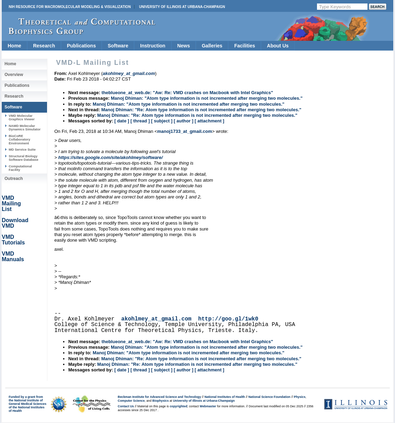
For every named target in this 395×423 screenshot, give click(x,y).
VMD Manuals (13, 256)
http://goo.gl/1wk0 (228, 319)
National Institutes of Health (224, 397)
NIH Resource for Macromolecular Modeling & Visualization (70, 7)
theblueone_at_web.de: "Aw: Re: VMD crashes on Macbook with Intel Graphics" (187, 92)
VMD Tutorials (13, 240)
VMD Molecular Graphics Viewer (21, 117)
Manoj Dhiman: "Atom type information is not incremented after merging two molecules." (206, 98)
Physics (299, 397)
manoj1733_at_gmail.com (184, 131)
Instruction (152, 45)
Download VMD (15, 223)
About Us (277, 45)
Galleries (212, 45)
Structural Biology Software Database (23, 157)
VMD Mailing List (11, 203)
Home (14, 45)
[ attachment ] (209, 120)
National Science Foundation (269, 397)
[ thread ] (140, 120)
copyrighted (178, 406)
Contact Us (126, 406)
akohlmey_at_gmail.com (156, 319)
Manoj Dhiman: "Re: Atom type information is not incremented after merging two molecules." (201, 109)
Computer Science (131, 400)
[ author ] (183, 120)
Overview (14, 74)
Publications (81, 45)
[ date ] (121, 120)
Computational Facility (20, 168)
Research (44, 45)
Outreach (14, 178)
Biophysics (160, 400)
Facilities (244, 45)
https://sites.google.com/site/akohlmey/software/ (110, 157)
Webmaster (208, 406)
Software (118, 45)
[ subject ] (161, 120)
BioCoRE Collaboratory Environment (19, 139)
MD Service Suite (22, 149)
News (183, 45)
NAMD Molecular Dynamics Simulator (25, 127)
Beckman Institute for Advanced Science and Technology (159, 397)
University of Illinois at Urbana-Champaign (182, 7)
